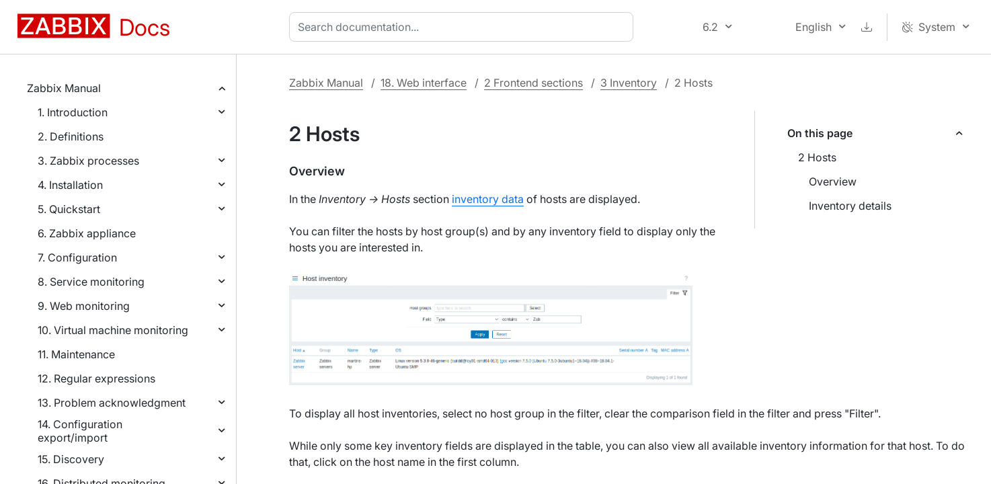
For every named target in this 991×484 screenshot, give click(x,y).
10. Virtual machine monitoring (113, 330)
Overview (833, 181)
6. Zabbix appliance (87, 233)
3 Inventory (628, 82)
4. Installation (70, 185)
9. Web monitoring (84, 306)
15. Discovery (71, 459)
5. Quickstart (69, 209)
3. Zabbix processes (88, 160)
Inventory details (850, 205)
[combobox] (464, 27)
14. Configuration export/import (80, 430)
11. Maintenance (76, 354)
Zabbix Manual (64, 88)
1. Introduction (73, 112)
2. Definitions (71, 136)
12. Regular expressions (96, 378)
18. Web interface (424, 82)
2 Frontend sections (533, 82)
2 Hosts (817, 157)
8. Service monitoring (91, 281)
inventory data (488, 199)
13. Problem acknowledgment (112, 402)
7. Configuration (77, 257)
